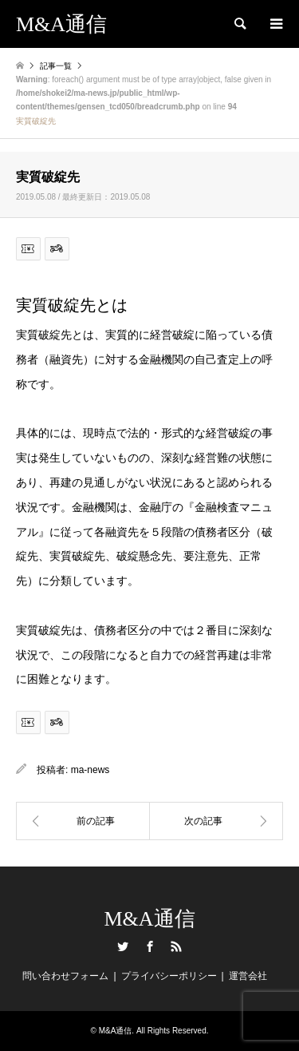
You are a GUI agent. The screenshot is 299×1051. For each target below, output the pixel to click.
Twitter (122, 946)
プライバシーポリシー (169, 976)
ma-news (90, 769)
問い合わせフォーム (65, 976)
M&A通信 (149, 918)
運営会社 (248, 976)
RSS (176, 946)
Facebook (149, 946)
